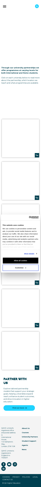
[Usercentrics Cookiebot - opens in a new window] (29, 217)
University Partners (30, 437)
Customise (20, 268)
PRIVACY (16, 477)
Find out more (19, 408)
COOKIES (6, 477)
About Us (26, 428)
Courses (25, 433)
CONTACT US (7, 480)
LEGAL (35, 477)
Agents (25, 445)
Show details (29, 254)
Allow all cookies (20, 260)
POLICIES (26, 477)
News (24, 449)
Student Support (29, 441)
